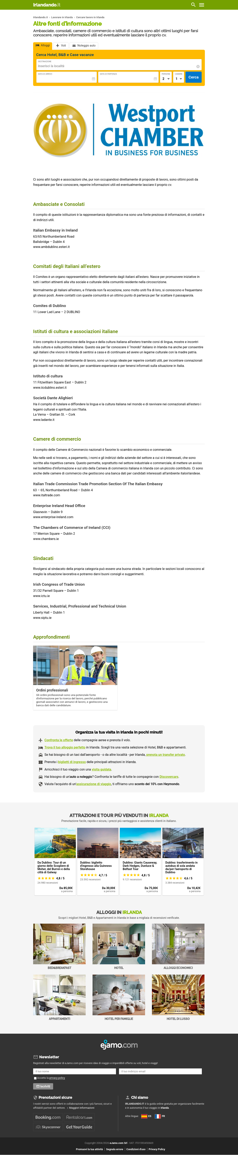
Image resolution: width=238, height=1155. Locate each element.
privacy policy (57, 1077)
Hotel (119, 947)
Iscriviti (45, 1086)
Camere (178, 74)
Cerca (194, 77)
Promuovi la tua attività (89, 1149)
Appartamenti (59, 998)
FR (160, 1116)
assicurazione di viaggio (93, 784)
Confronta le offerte (58, 740)
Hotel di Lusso (178, 998)
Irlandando (46, 4)
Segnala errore (114, 1149)
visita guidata (101, 769)
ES (146, 1116)
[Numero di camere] (178, 79)
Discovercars (169, 777)
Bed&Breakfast (59, 947)
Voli (63, 46)
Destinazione (44, 61)
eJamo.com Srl (118, 1143)
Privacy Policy (157, 1149)
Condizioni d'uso (135, 1149)
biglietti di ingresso (72, 762)
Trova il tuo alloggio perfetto (64, 747)
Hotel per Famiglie (119, 998)
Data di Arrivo (45, 74)
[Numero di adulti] (166, 79)
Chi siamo (139, 1098)
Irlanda (165, 1107)
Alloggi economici (178, 947)
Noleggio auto (86, 46)
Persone (166, 74)
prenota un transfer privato (165, 755)
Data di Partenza (108, 74)
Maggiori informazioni (81, 1107)
